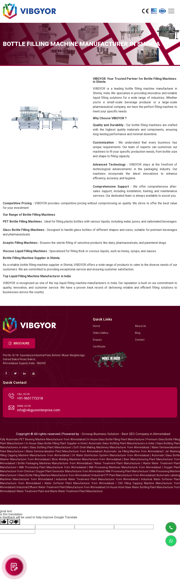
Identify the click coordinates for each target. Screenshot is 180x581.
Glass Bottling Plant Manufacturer (50, 447)
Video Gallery (100, 332)
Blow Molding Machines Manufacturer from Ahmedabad (86, 459)
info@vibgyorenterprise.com (38, 410)
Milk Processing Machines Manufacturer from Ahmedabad (125, 467)
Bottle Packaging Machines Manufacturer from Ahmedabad (55, 463)
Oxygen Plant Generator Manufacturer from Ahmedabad (70, 471)
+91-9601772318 (30, 398)
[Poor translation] (14, 522)
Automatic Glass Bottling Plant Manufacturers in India (121, 443)
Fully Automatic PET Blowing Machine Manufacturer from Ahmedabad (42, 439)
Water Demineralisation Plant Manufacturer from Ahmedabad (64, 451)
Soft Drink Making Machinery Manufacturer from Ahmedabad (111, 447)
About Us (140, 326)
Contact (139, 339)
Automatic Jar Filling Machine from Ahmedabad (133, 451)
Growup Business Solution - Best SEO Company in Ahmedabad (126, 434)
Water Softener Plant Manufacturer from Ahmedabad (79, 483)
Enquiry (97, 339)
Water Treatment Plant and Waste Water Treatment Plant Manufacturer (60, 491)
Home (96, 326)
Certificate (99, 346)
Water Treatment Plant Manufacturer (117, 463)
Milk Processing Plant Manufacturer (127, 471)
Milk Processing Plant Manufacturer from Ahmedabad (52, 467)
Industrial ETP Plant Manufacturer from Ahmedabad (123, 475)
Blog (137, 332)
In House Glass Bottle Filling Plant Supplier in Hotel (56, 443)
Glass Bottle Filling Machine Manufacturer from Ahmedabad (54, 475)
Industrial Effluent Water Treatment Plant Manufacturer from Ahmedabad (61, 487)
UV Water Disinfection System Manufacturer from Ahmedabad (110, 455)
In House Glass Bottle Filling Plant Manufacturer (115, 439)
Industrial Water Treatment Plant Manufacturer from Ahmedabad (97, 479)
